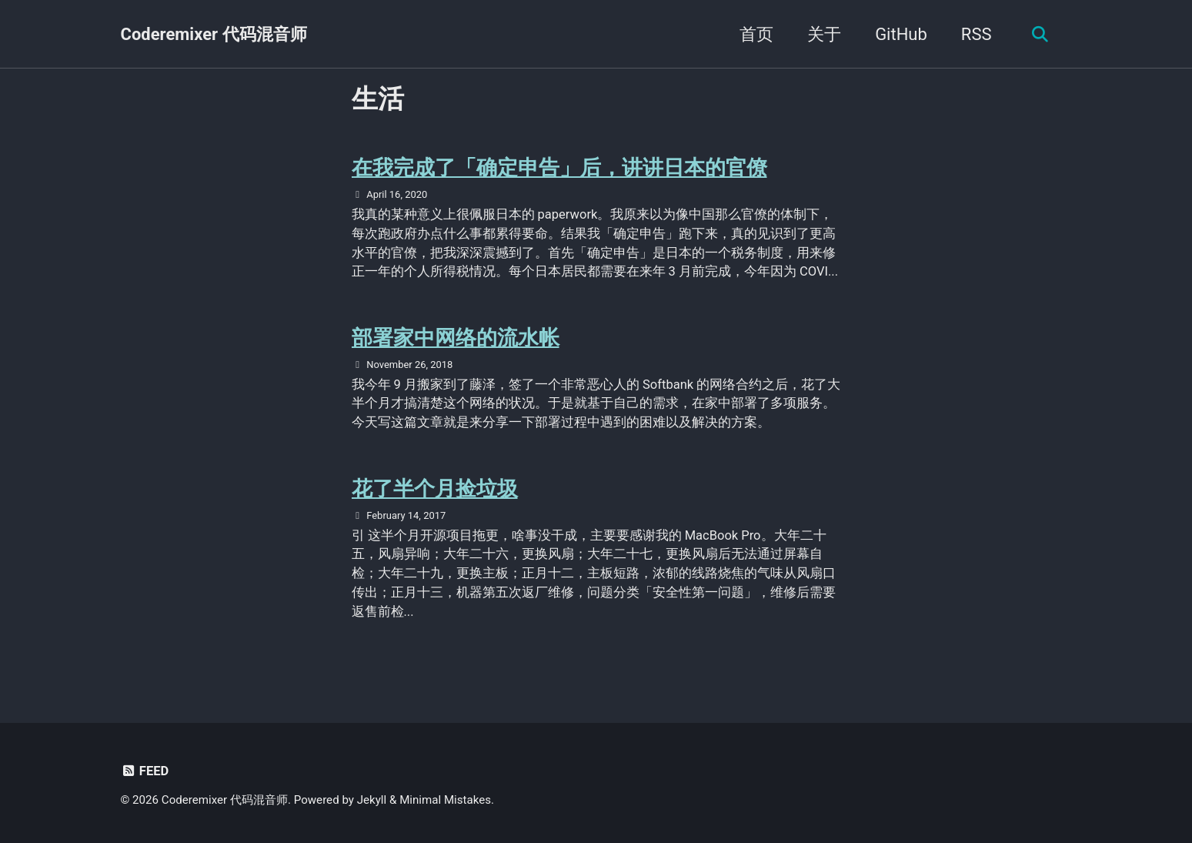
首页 (756, 34)
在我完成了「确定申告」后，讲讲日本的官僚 (567, 167)
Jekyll (372, 800)
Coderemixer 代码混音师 (214, 34)
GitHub (900, 34)
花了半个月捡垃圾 (438, 488)
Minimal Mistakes (445, 800)
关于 (823, 34)
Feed (145, 771)
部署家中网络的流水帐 (459, 337)
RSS (975, 34)
